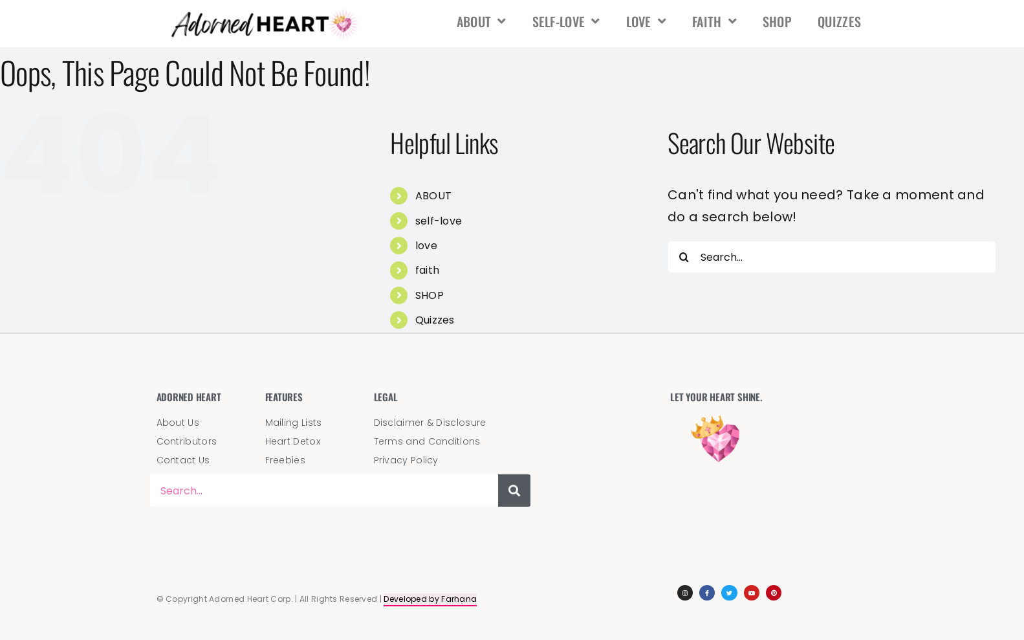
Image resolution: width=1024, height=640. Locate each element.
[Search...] (832, 257)
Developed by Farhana (430, 598)
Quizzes (839, 21)
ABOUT (482, 21)
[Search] (684, 257)
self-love (566, 21)
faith (714, 21)
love (646, 21)
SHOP (777, 21)
